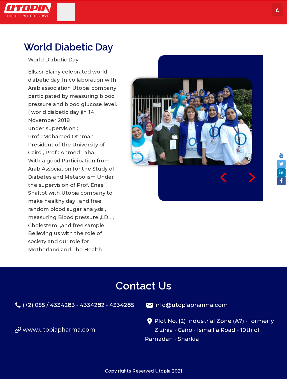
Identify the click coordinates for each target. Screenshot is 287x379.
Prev (223, 177)
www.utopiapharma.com (59, 329)
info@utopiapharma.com (191, 305)
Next (251, 177)
